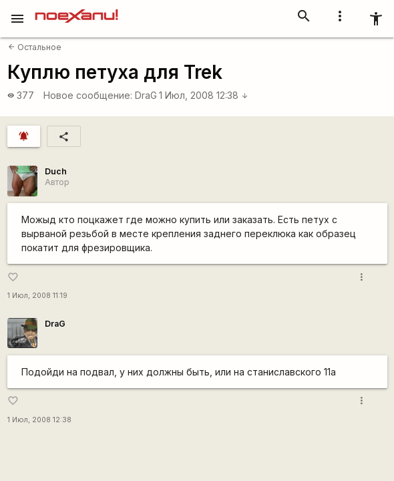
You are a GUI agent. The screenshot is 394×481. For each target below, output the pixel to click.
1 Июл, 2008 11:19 (37, 295)
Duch (56, 171)
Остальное (34, 47)
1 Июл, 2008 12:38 (203, 95)
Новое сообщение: (87, 95)
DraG (146, 95)
